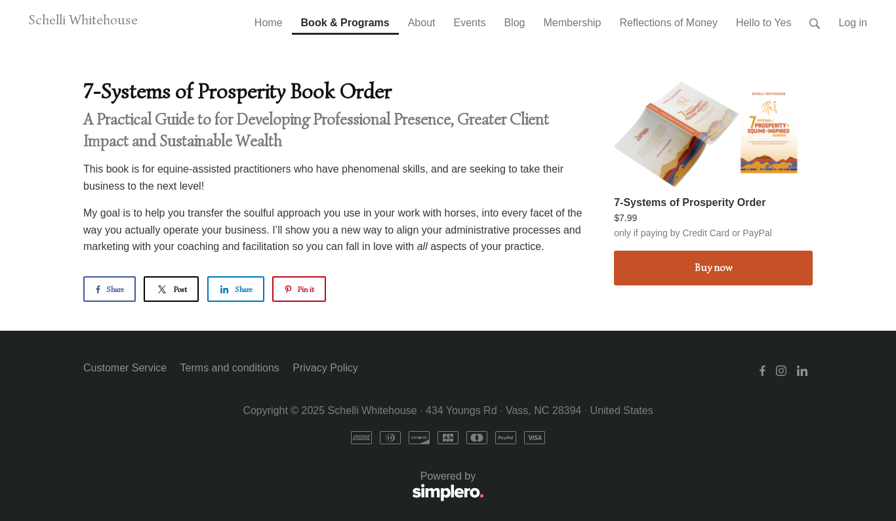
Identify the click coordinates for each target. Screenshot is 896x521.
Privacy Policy (325, 367)
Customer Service (125, 367)
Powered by (283, 487)
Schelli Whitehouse (83, 19)
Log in (852, 22)
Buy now (713, 267)
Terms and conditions (229, 367)
